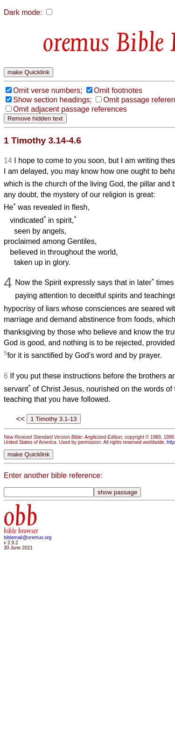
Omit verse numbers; (47, 90)
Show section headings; (52, 100)
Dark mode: (23, 12)
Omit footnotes (118, 90)
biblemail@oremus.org (28, 537)
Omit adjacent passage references (70, 109)
